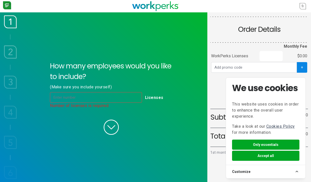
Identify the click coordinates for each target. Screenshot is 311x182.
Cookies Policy (280, 126)
